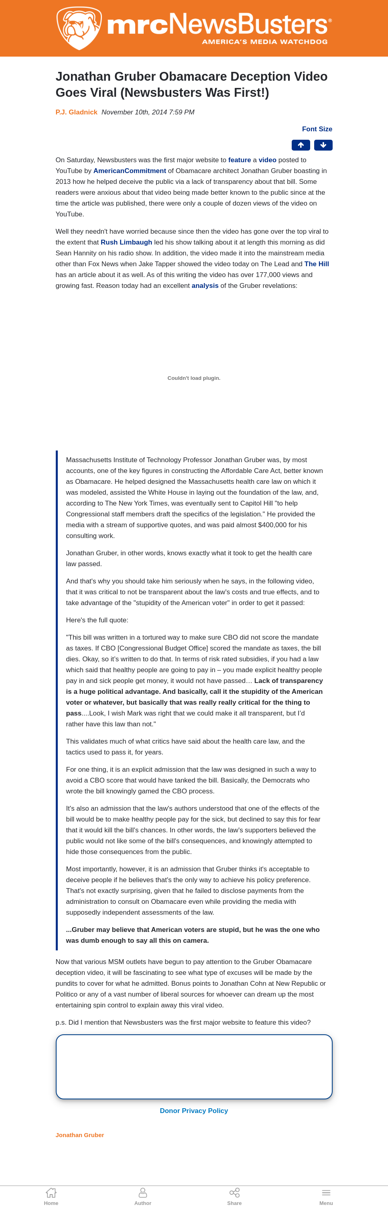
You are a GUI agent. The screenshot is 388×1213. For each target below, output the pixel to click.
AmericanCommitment (129, 171)
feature (239, 160)
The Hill (317, 264)
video (267, 160)
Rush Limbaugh (126, 242)
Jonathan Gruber (80, 1134)
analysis (205, 285)
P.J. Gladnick (77, 112)
